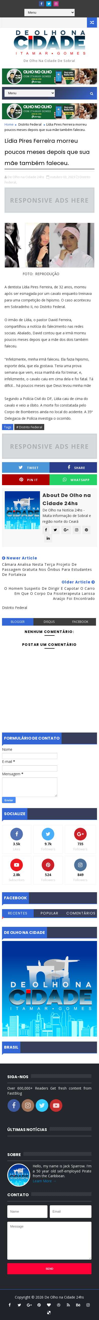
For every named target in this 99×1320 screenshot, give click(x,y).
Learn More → (44, 1180)
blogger (18, 622)
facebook (80, 622)
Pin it (28, 479)
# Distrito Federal (29, 427)
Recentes (18, 913)
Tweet (29, 467)
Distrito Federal (29, 124)
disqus (49, 622)
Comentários (81, 913)
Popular (50, 913)
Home (9, 124)
